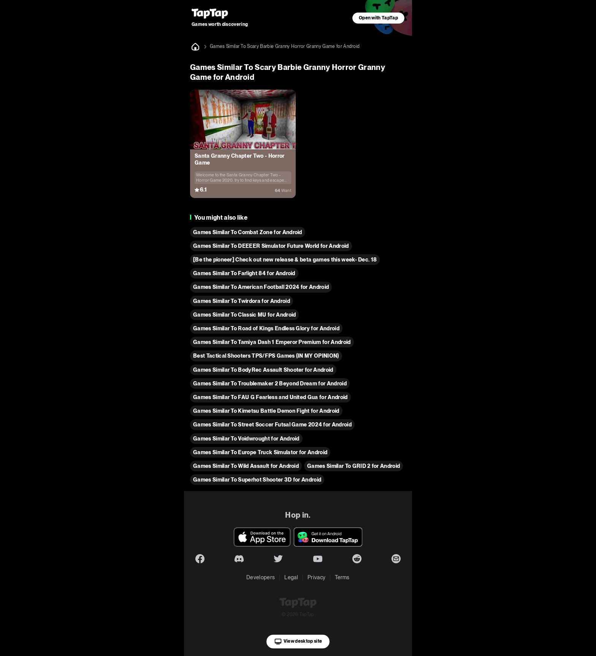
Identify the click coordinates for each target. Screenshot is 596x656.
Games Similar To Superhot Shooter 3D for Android (257, 480)
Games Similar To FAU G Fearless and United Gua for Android (270, 397)
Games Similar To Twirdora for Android (241, 301)
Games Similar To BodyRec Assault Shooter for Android (263, 370)
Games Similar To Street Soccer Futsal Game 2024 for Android (272, 424)
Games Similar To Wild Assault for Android (246, 466)
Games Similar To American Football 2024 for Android (261, 287)
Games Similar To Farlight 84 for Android (244, 273)
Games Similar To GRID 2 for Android (353, 466)
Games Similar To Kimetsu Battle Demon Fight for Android (266, 411)
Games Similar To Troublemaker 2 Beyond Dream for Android (270, 383)
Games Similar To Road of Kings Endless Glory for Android (266, 328)
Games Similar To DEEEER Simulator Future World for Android (271, 246)
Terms (342, 577)
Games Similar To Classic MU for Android (244, 315)
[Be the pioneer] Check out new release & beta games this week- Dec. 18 (285, 260)
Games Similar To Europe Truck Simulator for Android (260, 452)
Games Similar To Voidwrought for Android (246, 439)
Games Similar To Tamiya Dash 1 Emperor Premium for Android (272, 342)
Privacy (316, 577)
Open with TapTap (378, 18)
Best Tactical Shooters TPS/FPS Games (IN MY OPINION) (266, 356)
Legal (291, 577)
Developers (260, 577)
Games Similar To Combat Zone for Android (247, 232)
